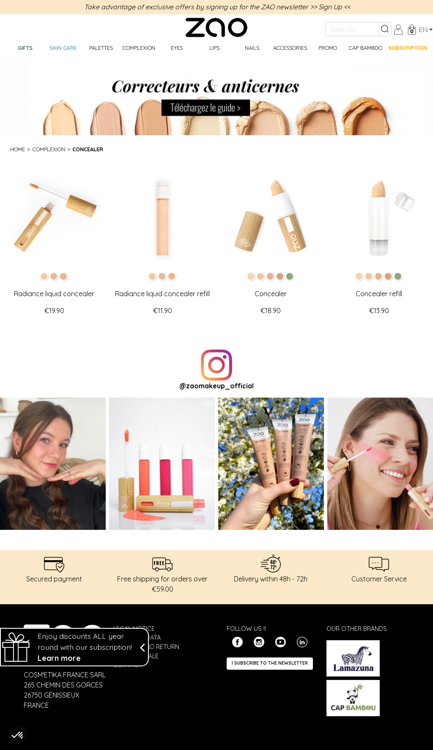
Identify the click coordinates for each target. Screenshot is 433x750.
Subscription (407, 47)
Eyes (177, 47)
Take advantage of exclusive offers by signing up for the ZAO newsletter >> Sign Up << (217, 7)
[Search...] (352, 29)
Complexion (139, 47)
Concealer (87, 149)
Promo (327, 47)
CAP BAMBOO (365, 47)
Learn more (59, 662)
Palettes (101, 47)
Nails (252, 47)
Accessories (290, 47)
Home (17, 149)
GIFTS (25, 47)
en (423, 29)
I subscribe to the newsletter (270, 663)
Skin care (63, 47)
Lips (214, 47)
